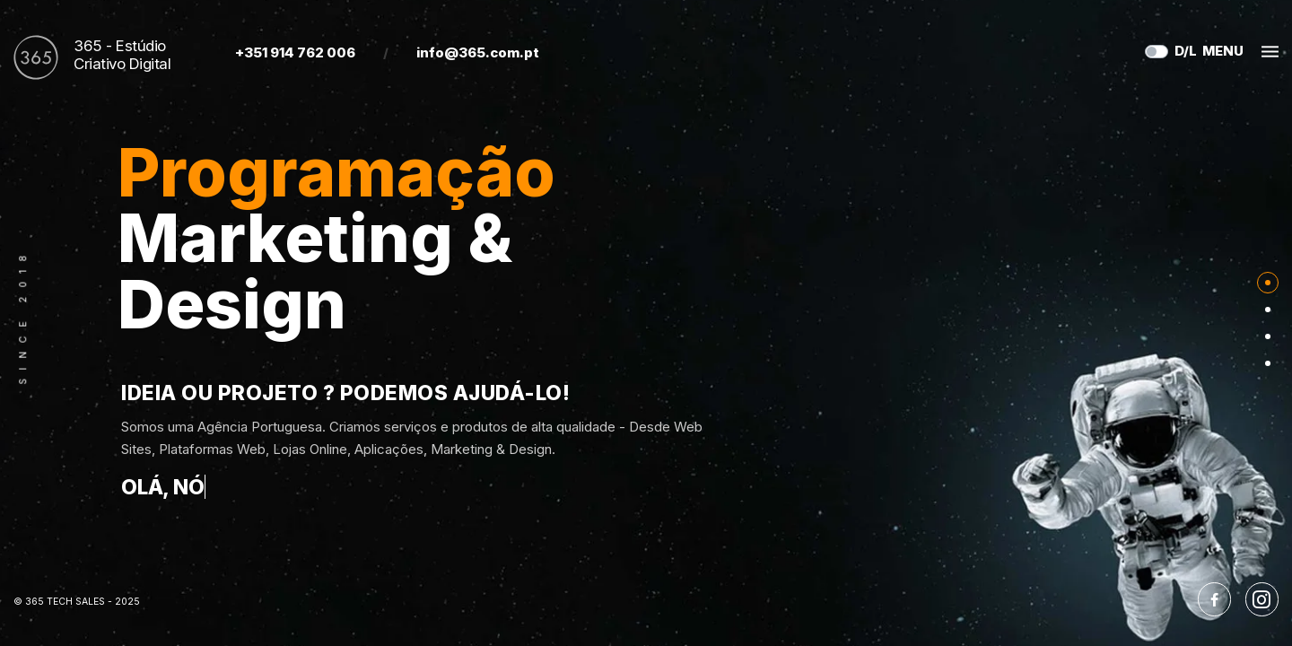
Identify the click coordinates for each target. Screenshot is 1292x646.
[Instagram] (1262, 599)
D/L (1185, 50)
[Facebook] (1215, 599)
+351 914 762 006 (295, 52)
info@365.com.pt (477, 52)
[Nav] (1268, 282)
